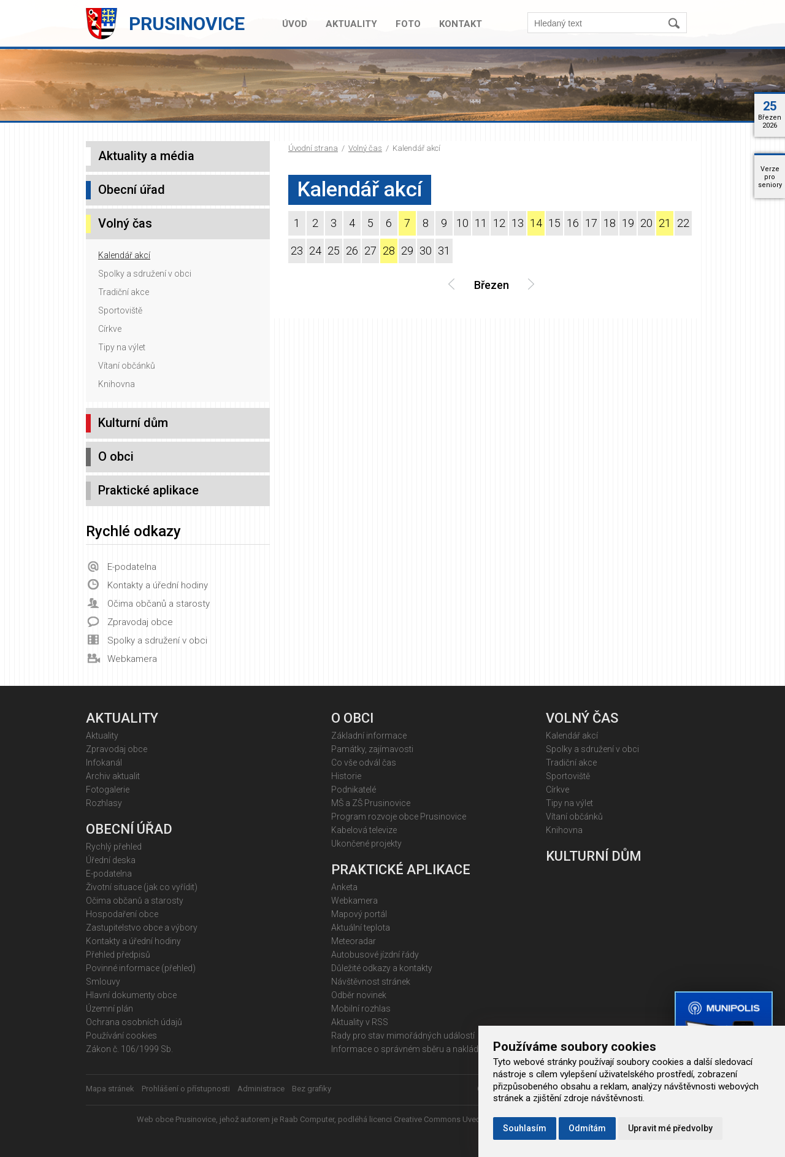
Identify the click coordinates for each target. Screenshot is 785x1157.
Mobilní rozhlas (361, 1008)
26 (352, 250)
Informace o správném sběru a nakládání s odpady (429, 1049)
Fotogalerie (107, 789)
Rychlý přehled (114, 846)
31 (444, 250)
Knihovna (116, 384)
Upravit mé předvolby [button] (670, 1128)
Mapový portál (359, 914)
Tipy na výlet (121, 347)
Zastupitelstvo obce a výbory (141, 927)
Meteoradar (353, 941)
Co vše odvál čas (363, 762)
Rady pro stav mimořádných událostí (403, 1035)
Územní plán (109, 1008)
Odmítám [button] (587, 1128)
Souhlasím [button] (524, 1128)
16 (573, 223)
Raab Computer (307, 1119)
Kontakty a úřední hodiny (157, 585)
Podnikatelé (353, 789)
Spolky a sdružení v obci (144, 274)
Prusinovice (187, 23)
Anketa (344, 887)
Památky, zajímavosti (372, 749)
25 (333, 250)
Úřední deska (111, 860)
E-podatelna (131, 566)
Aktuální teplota (360, 927)
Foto (408, 23)
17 (591, 223)
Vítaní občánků (126, 366)
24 (315, 250)
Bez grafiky (311, 1088)
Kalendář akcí (124, 255)
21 (665, 223)
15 (554, 223)
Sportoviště (120, 310)
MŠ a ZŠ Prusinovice (370, 803)
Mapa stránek (110, 1088)
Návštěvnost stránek (370, 981)
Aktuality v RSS (359, 1022)
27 (370, 250)
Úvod (294, 23)
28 (389, 250)
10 (462, 223)
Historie (346, 776)
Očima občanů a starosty (158, 603)
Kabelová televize (364, 830)
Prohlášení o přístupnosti (186, 1088)
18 (609, 223)
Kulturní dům (133, 422)
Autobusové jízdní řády (375, 954)
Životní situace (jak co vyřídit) (141, 887)
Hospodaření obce (122, 914)
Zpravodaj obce (140, 622)
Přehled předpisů (118, 954)
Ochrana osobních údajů (134, 1022)
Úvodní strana (313, 148)
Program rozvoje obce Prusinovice (398, 816)
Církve (109, 329)
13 (517, 223)
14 (536, 223)
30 (425, 250)
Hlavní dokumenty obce (131, 995)
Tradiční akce (123, 292)
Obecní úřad (131, 189)
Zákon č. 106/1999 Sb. (129, 1049)
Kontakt (460, 23)
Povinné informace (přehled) (141, 968)
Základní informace (369, 735)
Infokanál (104, 762)
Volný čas (365, 148)
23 (297, 250)
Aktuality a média (146, 155)
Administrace (261, 1088)
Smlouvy (103, 981)
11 (481, 223)
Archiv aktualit (113, 776)
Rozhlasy (104, 803)
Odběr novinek (358, 995)
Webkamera (132, 658)
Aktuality (351, 23)
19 (628, 223)
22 (683, 223)
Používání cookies (121, 1035)
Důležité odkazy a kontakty (381, 968)
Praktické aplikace (148, 490)
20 (646, 223)
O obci (116, 456)
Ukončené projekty (366, 843)
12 (499, 223)
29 (407, 250)
